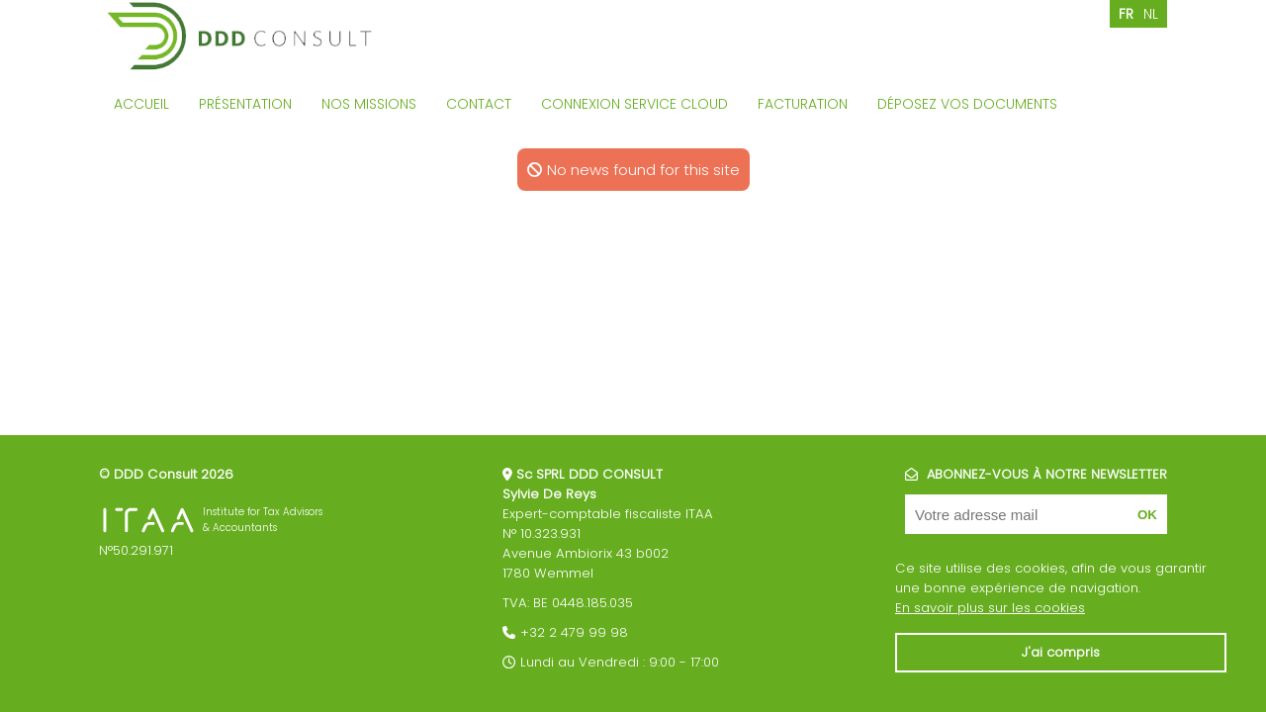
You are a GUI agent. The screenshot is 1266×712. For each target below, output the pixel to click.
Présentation (245, 104)
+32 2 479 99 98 (574, 632)
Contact (478, 104)
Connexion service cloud (634, 104)
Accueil (141, 104)
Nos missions (368, 104)
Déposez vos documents (967, 104)
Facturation (803, 104)
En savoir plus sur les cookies (990, 607)
